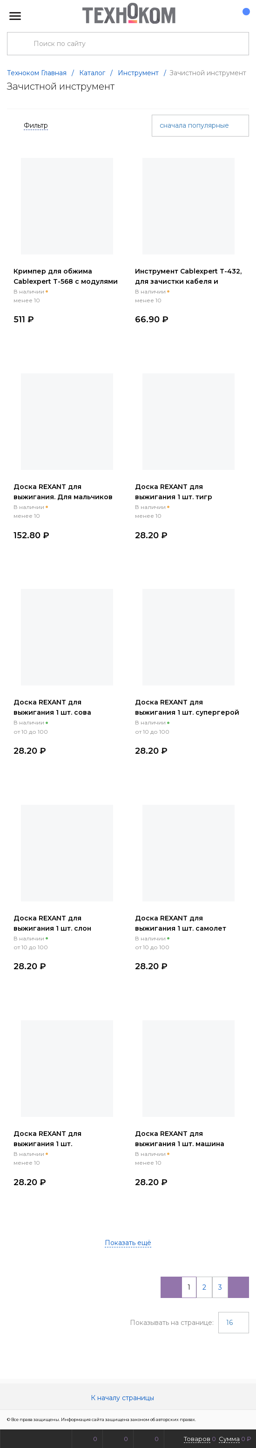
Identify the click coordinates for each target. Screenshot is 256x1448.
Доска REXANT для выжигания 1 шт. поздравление (47, 1143)
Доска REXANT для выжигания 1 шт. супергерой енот (187, 712)
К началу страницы (128, 1398)
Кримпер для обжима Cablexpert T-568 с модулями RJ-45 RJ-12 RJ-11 (65, 281)
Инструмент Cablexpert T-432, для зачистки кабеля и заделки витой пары (188, 281)
